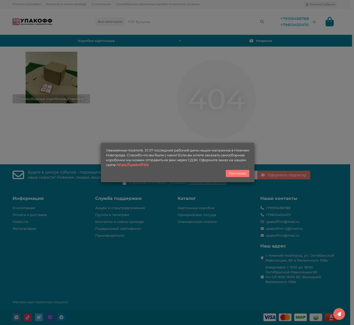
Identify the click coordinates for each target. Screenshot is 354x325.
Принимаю (237, 173)
